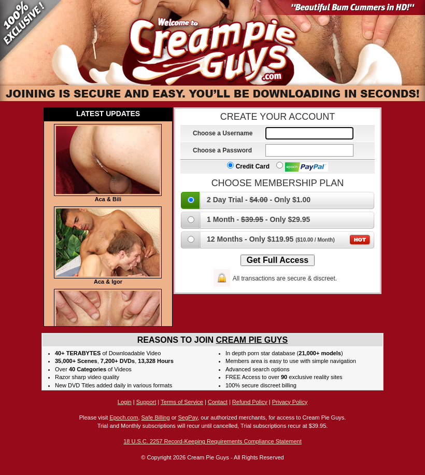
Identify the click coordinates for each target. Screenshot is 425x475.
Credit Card (248, 166)
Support (146, 402)
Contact (218, 402)
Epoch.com (123, 417)
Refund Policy (249, 402)
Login (125, 402)
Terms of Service (182, 402)
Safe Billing (155, 417)
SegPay (187, 417)
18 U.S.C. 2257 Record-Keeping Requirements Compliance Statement (212, 441)
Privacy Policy (289, 402)
